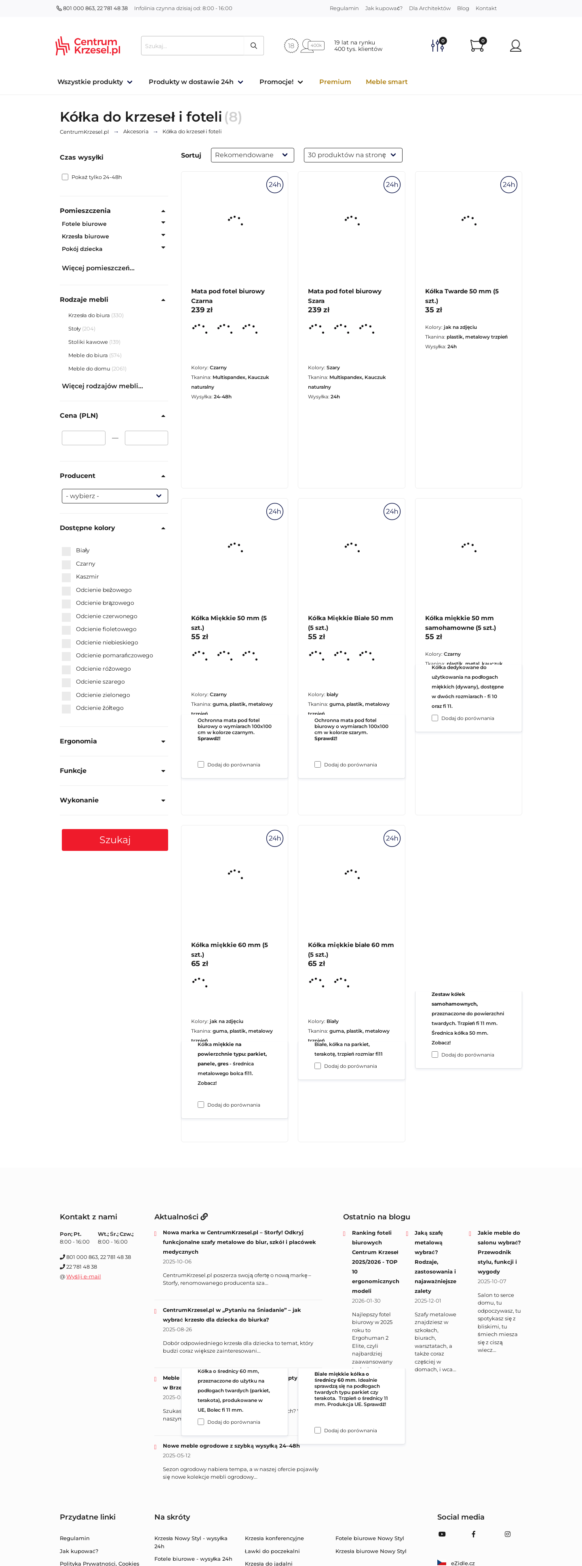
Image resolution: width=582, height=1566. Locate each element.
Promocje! (276, 82)
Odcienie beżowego (97, 590)
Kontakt (486, 8)
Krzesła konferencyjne (274, 1538)
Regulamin (344, 8)
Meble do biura (88, 355)
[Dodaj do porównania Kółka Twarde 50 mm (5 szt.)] (435, 718)
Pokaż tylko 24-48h (92, 177)
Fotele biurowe (84, 223)
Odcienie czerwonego (99, 616)
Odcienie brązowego (98, 603)
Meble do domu (90, 368)
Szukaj (115, 840)
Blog (463, 8)
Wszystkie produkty (90, 82)
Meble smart (387, 82)
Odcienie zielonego (96, 695)
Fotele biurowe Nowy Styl (369, 1538)
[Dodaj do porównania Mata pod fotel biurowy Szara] (317, 764)
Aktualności (181, 1216)
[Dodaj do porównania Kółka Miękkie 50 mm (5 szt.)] (201, 1104)
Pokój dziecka (82, 249)
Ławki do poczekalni (272, 1551)
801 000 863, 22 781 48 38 (92, 8)
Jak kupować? (384, 8)
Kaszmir (80, 577)
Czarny (78, 564)
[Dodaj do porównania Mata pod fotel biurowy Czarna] (201, 764)
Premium (335, 82)
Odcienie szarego (93, 682)
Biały (76, 550)
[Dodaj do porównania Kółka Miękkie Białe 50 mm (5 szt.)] (317, 1066)
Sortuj (191, 155)
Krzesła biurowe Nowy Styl (371, 1551)
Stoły (75, 328)
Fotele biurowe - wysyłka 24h (193, 1558)
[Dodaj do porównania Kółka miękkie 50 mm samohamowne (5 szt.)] (435, 1054)
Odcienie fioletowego (99, 629)
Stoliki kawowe (88, 342)
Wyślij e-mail (83, 1276)
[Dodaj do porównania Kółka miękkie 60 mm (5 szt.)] (201, 1422)
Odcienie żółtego (93, 708)
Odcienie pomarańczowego (107, 655)
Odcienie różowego (96, 669)
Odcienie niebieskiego (100, 642)
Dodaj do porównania (233, 765)
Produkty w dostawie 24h (191, 82)
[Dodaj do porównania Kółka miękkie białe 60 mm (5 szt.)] (317, 1430)
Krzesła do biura (89, 315)
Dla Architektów (430, 8)
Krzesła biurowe (85, 236)
